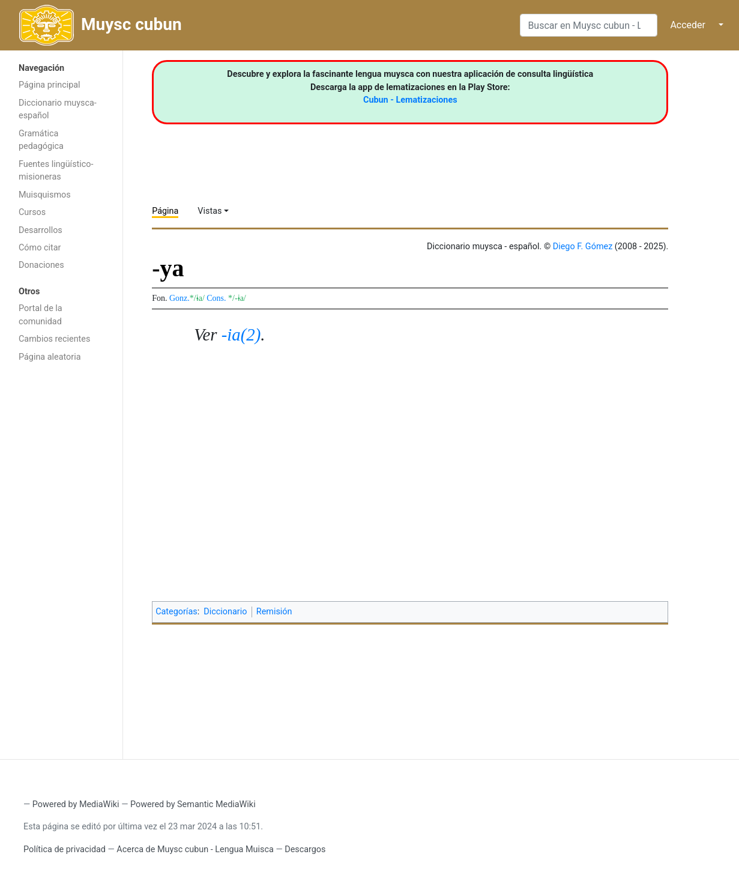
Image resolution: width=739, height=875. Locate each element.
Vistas (210, 211)
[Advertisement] (61, 560)
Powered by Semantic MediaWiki (193, 804)
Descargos (305, 849)
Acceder (687, 25)
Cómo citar (40, 248)
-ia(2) (241, 334)
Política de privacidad (64, 849)
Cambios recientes (54, 339)
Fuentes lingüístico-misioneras (56, 171)
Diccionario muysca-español (58, 109)
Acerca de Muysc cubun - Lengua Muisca (194, 849)
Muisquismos (45, 195)
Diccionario (225, 612)
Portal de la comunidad (40, 315)
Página (165, 211)
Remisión (274, 612)
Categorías (176, 612)
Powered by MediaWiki (75, 804)
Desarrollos (40, 230)
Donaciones (41, 265)
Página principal (49, 85)
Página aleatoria (50, 357)
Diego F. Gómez (583, 246)
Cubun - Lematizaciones (410, 100)
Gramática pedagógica (41, 140)
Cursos (32, 212)
